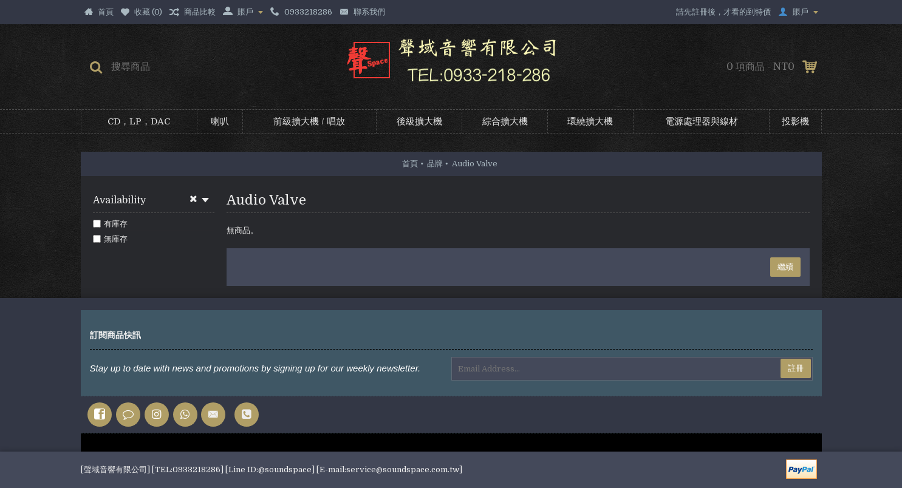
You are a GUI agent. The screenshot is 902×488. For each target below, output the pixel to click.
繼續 (785, 266)
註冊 (796, 368)
